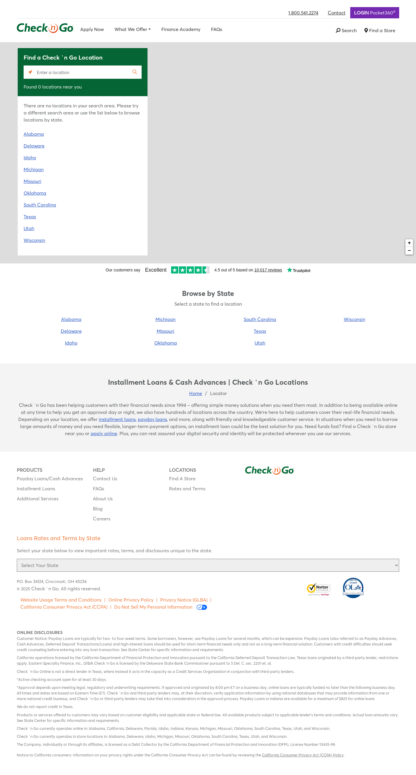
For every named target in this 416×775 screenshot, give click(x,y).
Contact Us (105, 478)
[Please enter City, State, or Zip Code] (83, 72)
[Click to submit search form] (135, 72)
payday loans (152, 419)
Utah (29, 228)
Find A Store (182, 478)
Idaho (30, 157)
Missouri (32, 181)
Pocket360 (374, 12)
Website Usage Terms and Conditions (60, 600)
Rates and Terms (187, 488)
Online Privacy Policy (130, 600)
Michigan (34, 169)
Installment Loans (36, 488)
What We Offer (130, 29)
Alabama (34, 134)
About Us (103, 499)
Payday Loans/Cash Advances (50, 478)
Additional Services (37, 499)
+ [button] (409, 243)
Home (195, 393)
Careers (101, 519)
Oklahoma (35, 193)
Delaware (34, 146)
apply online (104, 433)
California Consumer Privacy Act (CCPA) (63, 607)
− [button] (409, 250)
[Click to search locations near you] (30, 72)
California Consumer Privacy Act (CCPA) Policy (303, 755)
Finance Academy (180, 29)
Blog (98, 509)
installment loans (117, 419)
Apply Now (92, 29)
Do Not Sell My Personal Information (160, 607)
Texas (30, 216)
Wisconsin (34, 240)
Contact (336, 13)
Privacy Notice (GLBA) (183, 600)
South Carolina (40, 205)
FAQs (216, 29)
